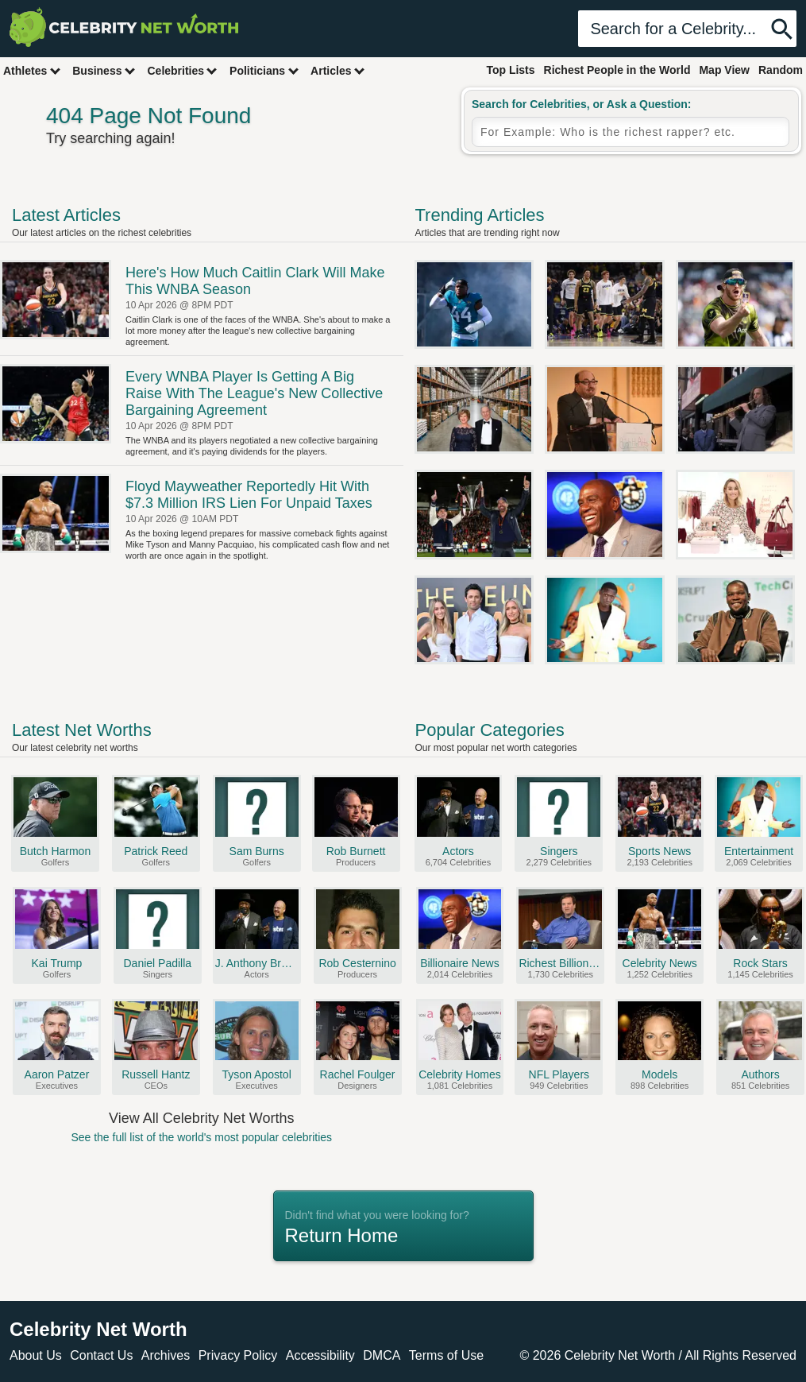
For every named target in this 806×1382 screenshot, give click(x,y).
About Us (36, 1355)
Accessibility (320, 1355)
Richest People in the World (617, 70)
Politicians (264, 70)
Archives (165, 1355)
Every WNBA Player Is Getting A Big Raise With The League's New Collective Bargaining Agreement (254, 393)
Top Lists (510, 70)
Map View (724, 70)
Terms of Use (446, 1355)
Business (104, 70)
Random (780, 70)
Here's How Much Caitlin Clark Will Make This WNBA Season (255, 281)
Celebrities (182, 70)
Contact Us (101, 1355)
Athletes (32, 70)
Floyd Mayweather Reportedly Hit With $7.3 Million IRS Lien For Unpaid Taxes (248, 494)
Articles (337, 70)
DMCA (381, 1355)
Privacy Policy (238, 1355)
